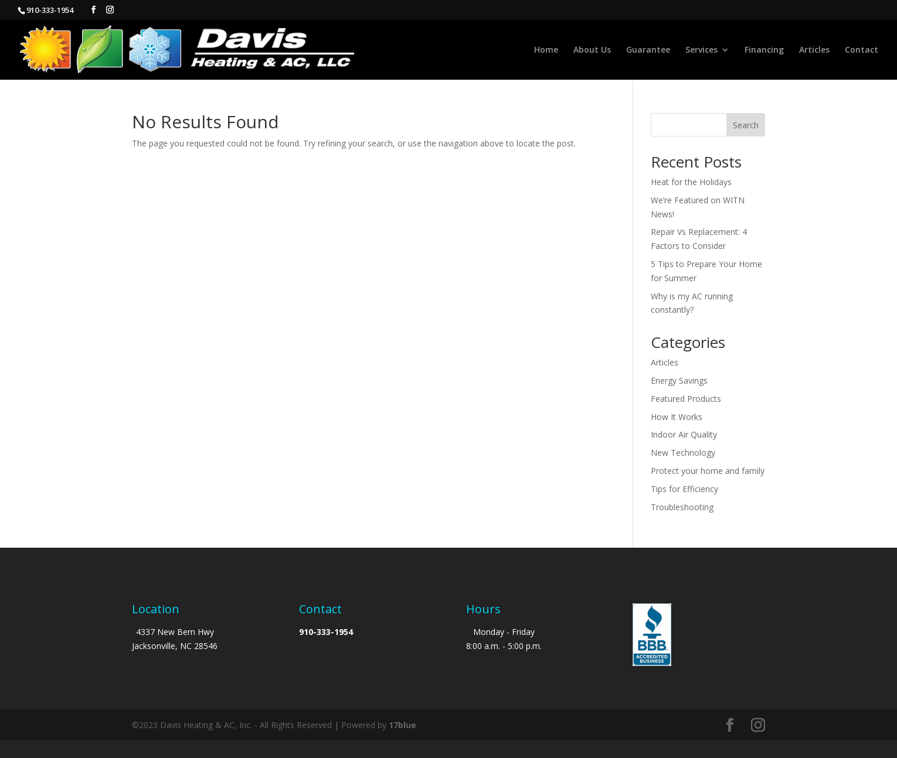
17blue (402, 724)
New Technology (683, 452)
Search (746, 125)
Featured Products (686, 398)
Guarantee (648, 50)
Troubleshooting (682, 507)
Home (546, 50)
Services (701, 50)
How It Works (676, 416)
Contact (861, 50)
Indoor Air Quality (684, 434)
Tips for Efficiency (684, 488)
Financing (764, 50)
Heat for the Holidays (691, 181)
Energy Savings (679, 380)
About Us (592, 50)
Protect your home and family (708, 470)
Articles (814, 50)
